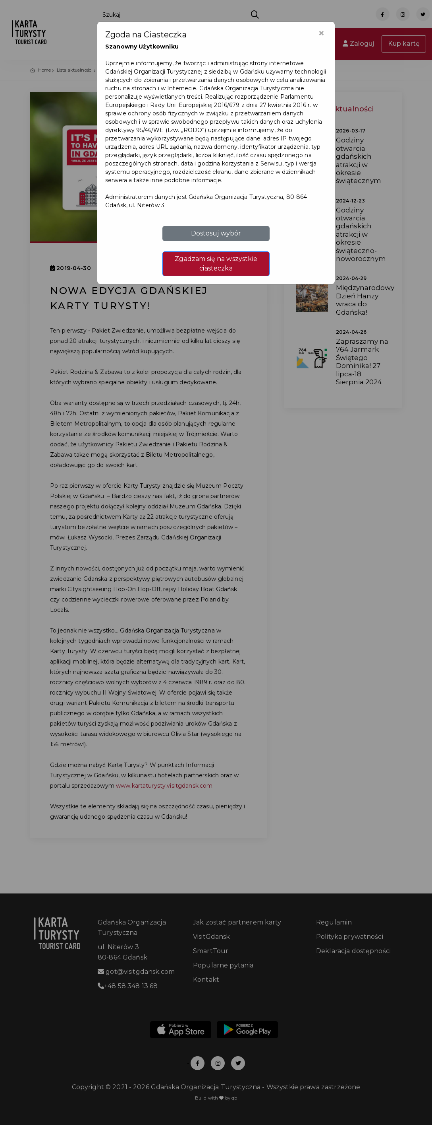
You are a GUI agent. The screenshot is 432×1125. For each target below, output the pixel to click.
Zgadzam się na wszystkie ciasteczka (216, 263)
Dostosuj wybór (216, 233)
